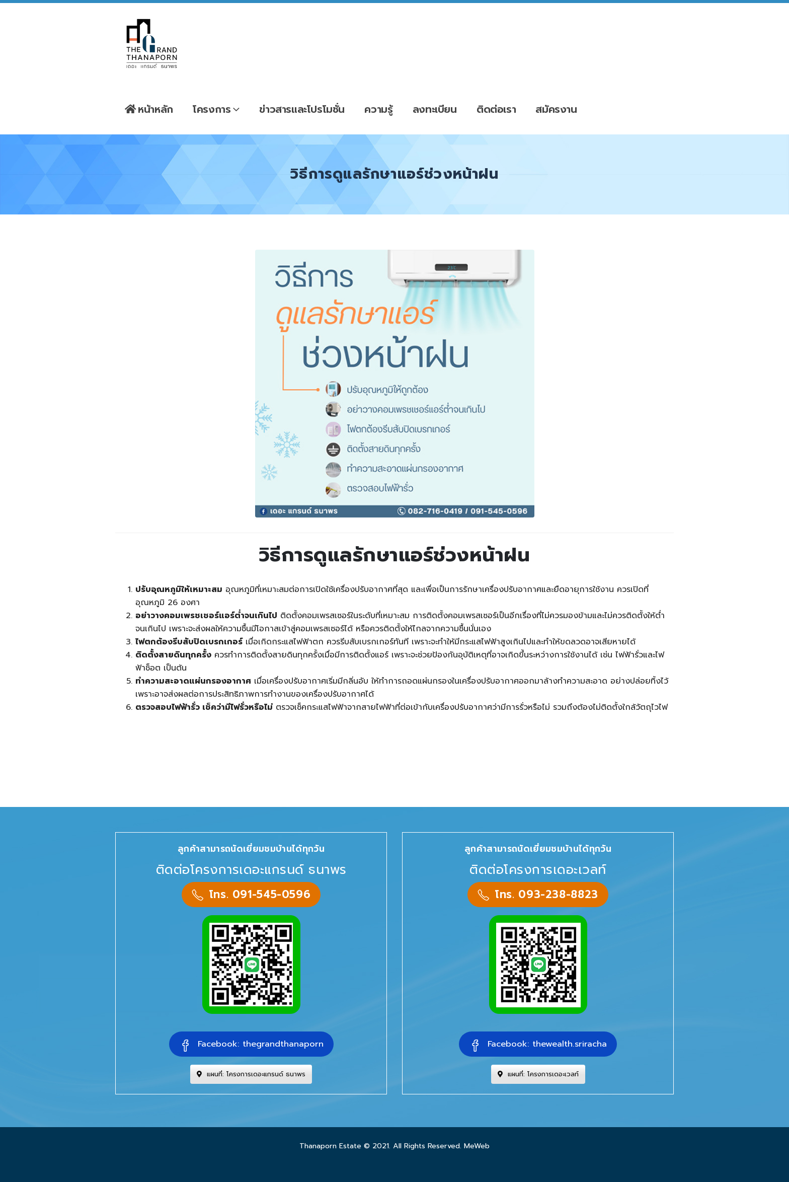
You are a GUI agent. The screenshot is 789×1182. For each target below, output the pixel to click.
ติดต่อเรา (496, 109)
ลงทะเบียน (435, 109)
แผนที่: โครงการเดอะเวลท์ (538, 1074)
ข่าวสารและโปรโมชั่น (302, 109)
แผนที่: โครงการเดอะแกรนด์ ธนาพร (251, 1074)
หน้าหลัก (149, 109)
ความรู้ (378, 109)
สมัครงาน (556, 109)
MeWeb (477, 1145)
